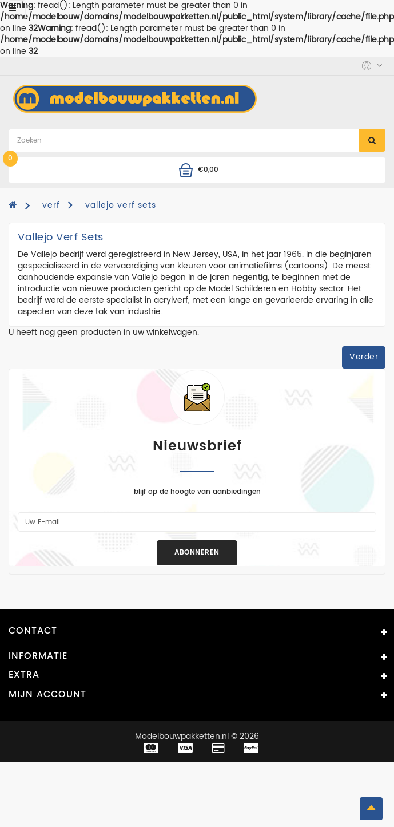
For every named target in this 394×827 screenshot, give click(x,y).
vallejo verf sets (120, 205)
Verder (363, 356)
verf (51, 205)
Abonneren (197, 552)
